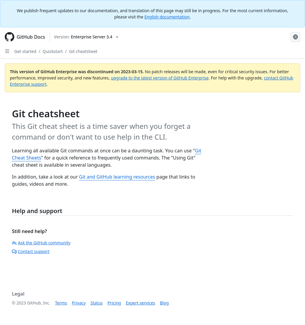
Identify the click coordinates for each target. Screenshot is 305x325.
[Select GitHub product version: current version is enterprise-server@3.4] (86, 37)
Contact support (30, 251)
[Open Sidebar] (7, 51)
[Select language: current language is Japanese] (295, 37)
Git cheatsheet (83, 51)
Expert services (140, 303)
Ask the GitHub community (41, 243)
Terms (61, 303)
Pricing (114, 303)
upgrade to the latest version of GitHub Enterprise (159, 78)
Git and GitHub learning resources (117, 177)
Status (97, 303)
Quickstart (53, 51)
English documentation (167, 17)
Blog (164, 303)
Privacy (79, 303)
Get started (25, 51)
